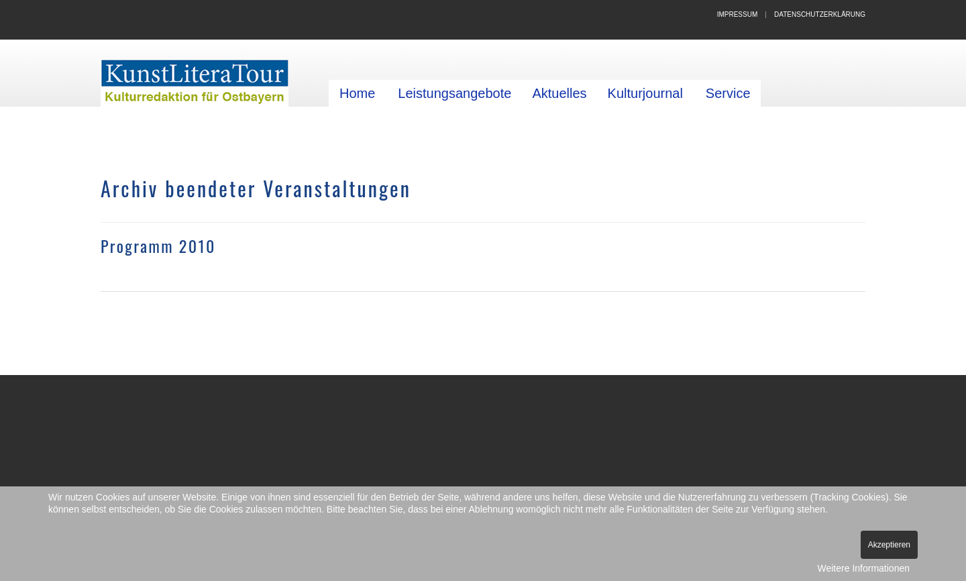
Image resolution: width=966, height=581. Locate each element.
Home (357, 93)
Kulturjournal (645, 93)
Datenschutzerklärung (819, 14)
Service (728, 93)
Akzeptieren (889, 544)
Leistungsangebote (454, 93)
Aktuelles (559, 93)
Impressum (737, 14)
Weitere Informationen (864, 568)
